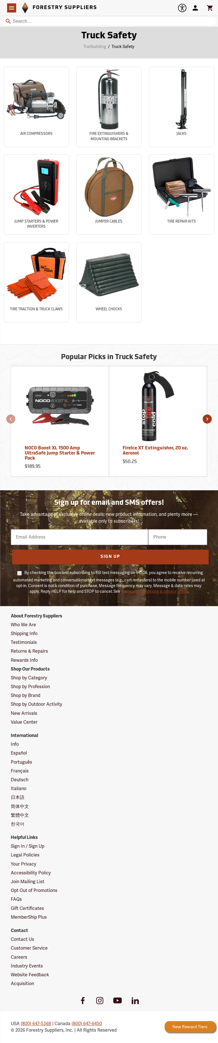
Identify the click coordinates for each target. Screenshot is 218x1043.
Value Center (24, 722)
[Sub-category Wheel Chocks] (109, 282)
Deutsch (19, 780)
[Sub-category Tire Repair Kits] (181, 194)
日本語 (17, 797)
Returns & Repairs (29, 651)
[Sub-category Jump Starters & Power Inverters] (36, 194)
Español (19, 753)
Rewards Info (24, 660)
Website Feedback (30, 975)
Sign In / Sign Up (27, 846)
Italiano (18, 788)
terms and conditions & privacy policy (154, 591)
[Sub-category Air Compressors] (36, 107)
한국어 (17, 824)
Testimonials (24, 642)
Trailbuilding (94, 46)
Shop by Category (29, 678)
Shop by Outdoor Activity (36, 704)
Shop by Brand (25, 695)
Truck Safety (123, 46)
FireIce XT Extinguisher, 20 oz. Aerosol (155, 451)
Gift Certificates (27, 908)
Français (20, 771)
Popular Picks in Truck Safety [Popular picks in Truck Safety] (109, 357)
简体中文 (20, 806)
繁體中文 (20, 815)
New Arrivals (24, 713)
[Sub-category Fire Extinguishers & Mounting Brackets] (109, 107)
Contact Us (22, 939)
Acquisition (22, 984)
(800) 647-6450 (87, 1024)
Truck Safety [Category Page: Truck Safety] (109, 36)
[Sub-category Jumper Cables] (109, 194)
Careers (19, 957)
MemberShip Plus (29, 917)
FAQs (16, 899)
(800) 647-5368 (36, 1024)
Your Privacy (23, 864)
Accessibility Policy (31, 873)
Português (21, 762)
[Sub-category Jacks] (181, 107)
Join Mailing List (27, 882)
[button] (10, 419)
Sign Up (110, 557)
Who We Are (23, 625)
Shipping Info (24, 633)
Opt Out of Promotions (34, 890)
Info (15, 744)
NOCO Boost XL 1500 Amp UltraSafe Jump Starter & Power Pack (60, 453)
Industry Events (27, 966)
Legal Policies (25, 855)
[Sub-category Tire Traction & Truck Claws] (36, 282)
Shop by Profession (30, 687)
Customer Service (29, 948)
